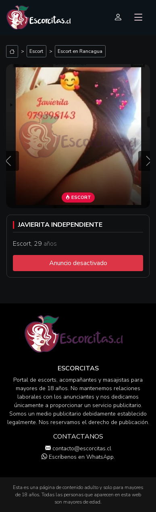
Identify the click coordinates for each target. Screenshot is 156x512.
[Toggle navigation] (138, 18)
